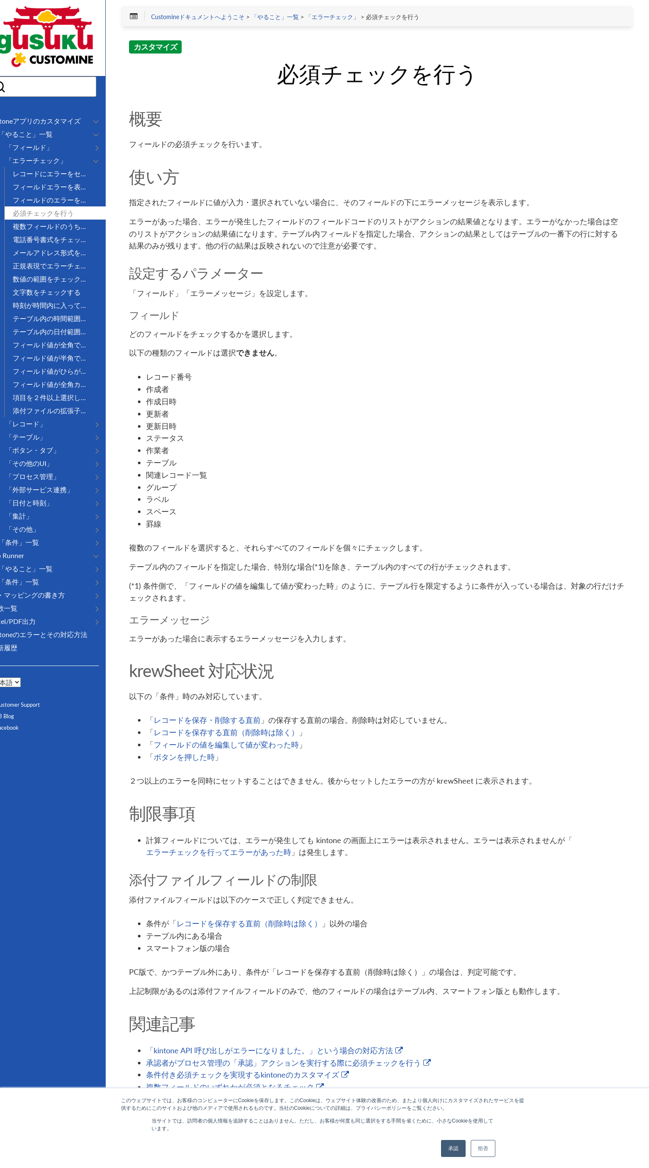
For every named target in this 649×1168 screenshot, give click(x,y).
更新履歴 (20, 647)
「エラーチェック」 (357, 17)
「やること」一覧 (300, 17)
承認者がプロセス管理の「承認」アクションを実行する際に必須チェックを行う (313, 1064)
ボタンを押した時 (209, 758)
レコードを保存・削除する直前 (232, 721)
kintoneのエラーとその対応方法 (55, 634)
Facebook (21, 727)
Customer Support (31, 704)
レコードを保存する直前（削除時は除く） (251, 733)
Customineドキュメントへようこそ (223, 17)
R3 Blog (19, 716)
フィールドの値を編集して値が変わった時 (251, 746)
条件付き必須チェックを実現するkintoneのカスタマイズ (272, 1076)
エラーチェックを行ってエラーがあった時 (244, 853)
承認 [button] (453, 1148)
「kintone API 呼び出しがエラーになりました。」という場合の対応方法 (299, 1051)
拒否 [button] (483, 1148)
